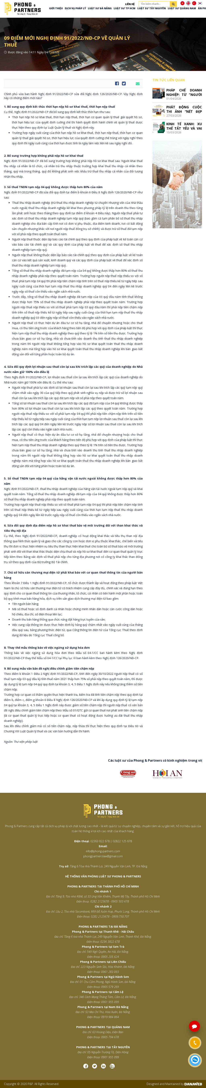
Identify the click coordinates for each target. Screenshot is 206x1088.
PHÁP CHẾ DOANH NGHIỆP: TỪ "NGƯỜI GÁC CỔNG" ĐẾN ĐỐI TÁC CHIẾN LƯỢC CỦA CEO (184, 92)
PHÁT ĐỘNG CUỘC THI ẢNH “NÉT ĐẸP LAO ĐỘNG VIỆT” (184, 109)
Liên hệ (130, 4)
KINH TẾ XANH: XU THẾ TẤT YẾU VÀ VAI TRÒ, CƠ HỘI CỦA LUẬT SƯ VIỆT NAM (184, 126)
